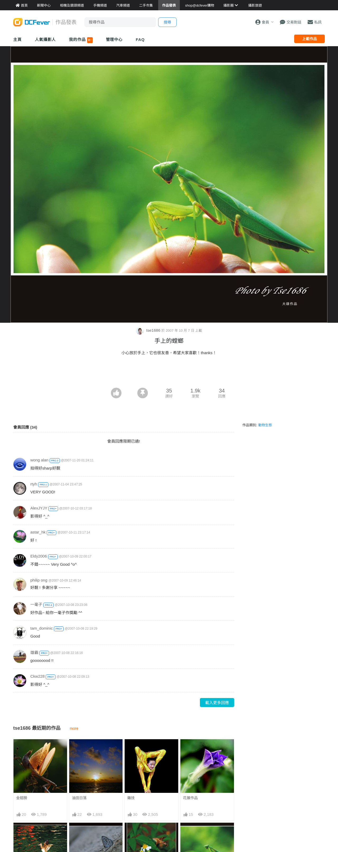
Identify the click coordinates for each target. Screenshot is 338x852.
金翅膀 (21, 798)
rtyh (33, 484)
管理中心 (114, 39)
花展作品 (190, 798)
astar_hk (38, 532)
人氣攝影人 (45, 39)
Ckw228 (37, 676)
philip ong (38, 580)
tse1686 (149, 330)
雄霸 (34, 652)
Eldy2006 (38, 556)
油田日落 (79, 798)
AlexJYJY (38, 508)
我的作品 (80, 40)
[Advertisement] (169, 373)
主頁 (17, 39)
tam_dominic (41, 628)
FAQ (140, 39)
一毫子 (36, 604)
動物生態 (265, 425)
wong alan (39, 460)
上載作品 (309, 39)
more (74, 728)
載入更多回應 (217, 702)
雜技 (131, 798)
